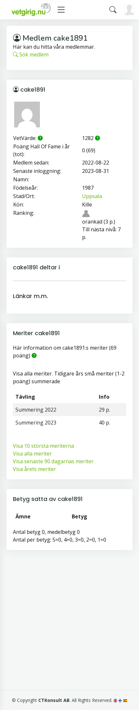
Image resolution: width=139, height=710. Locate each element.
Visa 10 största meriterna (43, 445)
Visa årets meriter (34, 469)
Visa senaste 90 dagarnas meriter (53, 461)
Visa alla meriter (32, 453)
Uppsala (92, 196)
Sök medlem (31, 54)
